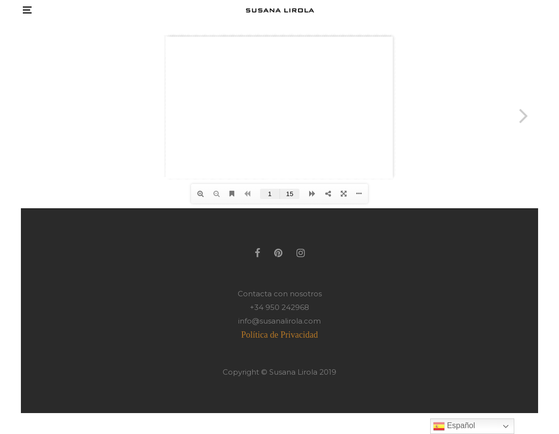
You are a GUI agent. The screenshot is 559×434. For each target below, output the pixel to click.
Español (454, 426)
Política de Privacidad (279, 335)
